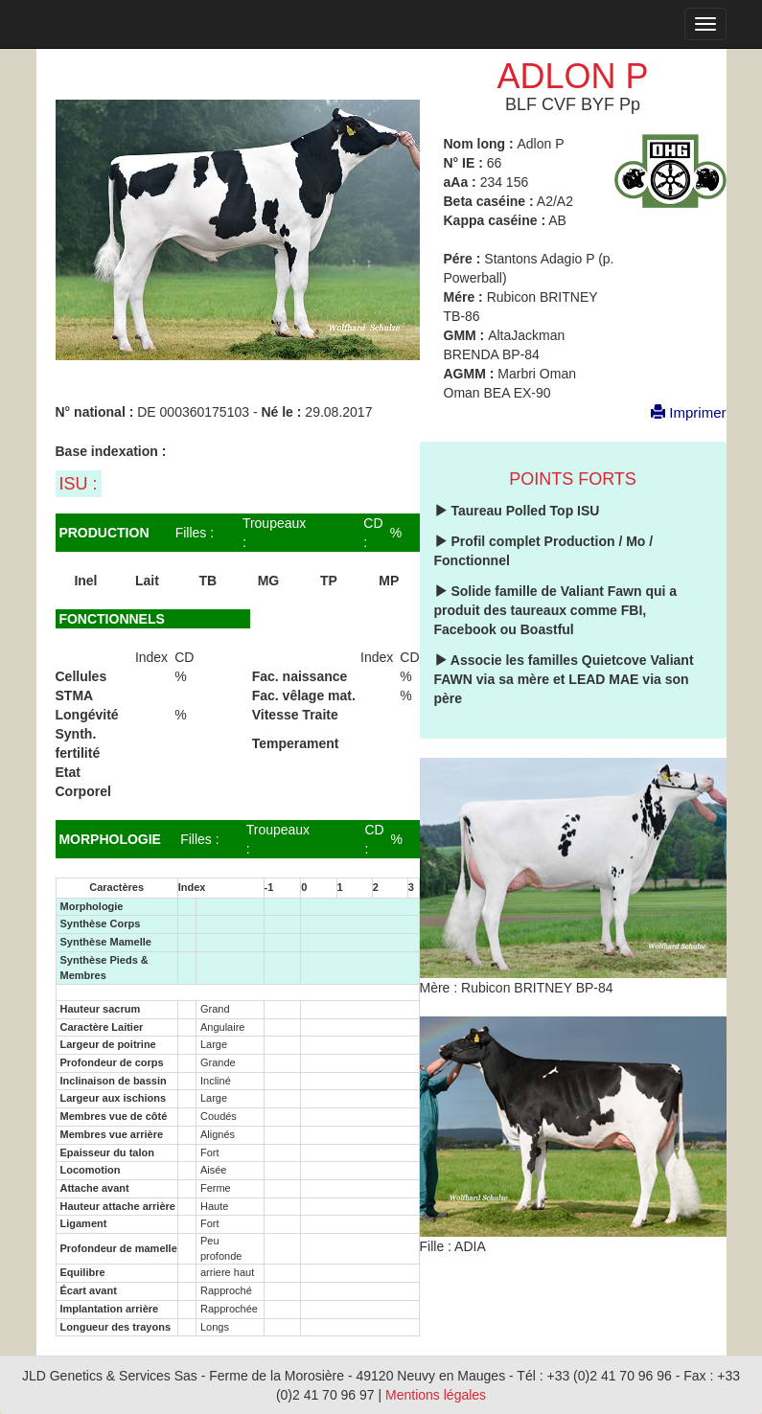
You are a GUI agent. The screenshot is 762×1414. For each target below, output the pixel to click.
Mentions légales (435, 1395)
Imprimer (679, 412)
